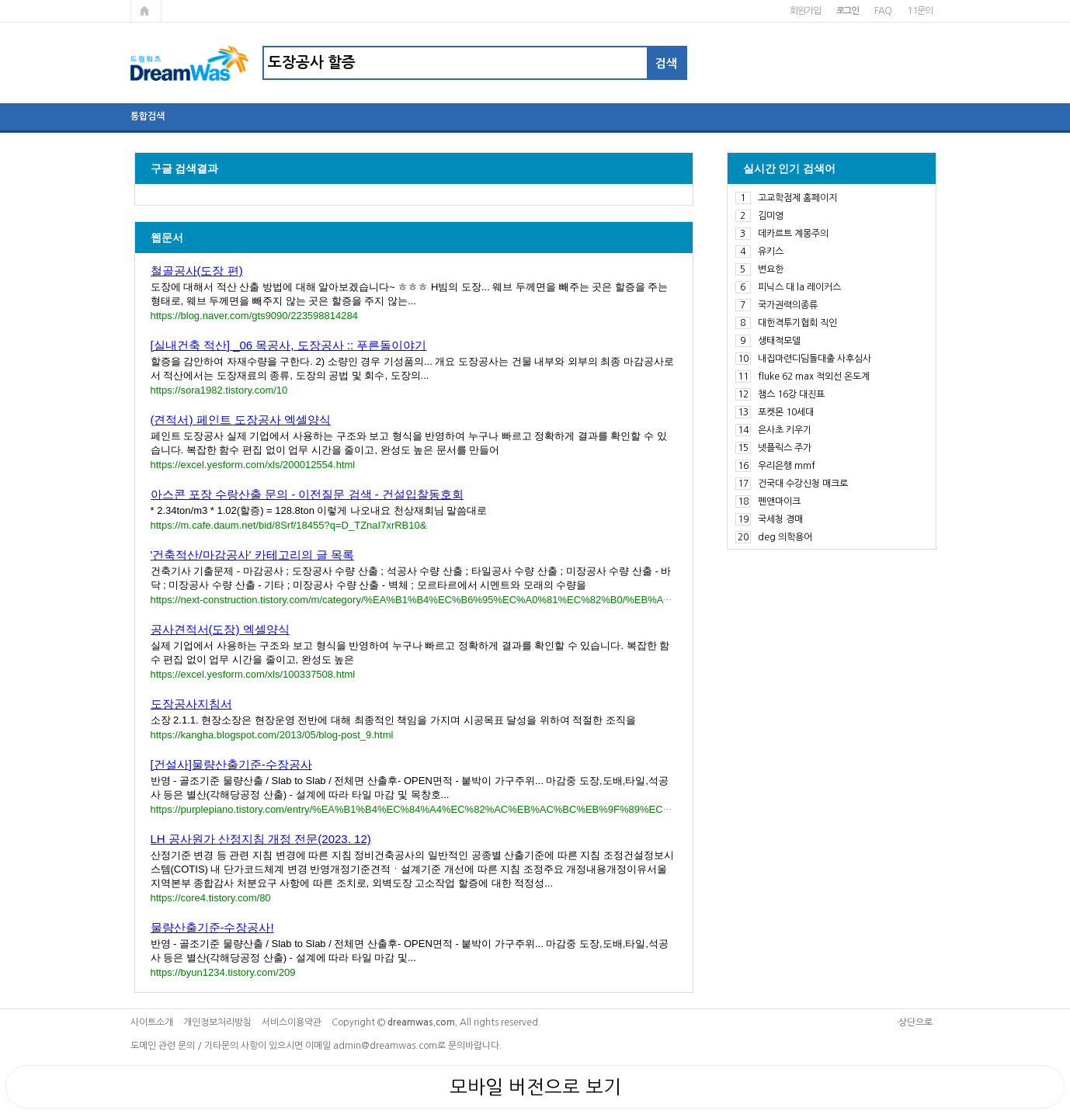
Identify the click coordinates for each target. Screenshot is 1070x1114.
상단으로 (915, 1022)
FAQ (882, 11)
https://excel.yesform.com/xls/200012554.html (253, 464)
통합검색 (147, 116)
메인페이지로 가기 (146, 11)
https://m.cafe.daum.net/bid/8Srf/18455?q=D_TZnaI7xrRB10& (289, 525)
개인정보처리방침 (217, 1022)
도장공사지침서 (191, 703)
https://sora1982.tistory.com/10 (219, 390)
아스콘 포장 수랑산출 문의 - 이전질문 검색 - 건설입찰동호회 (307, 494)
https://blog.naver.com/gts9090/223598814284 (254, 315)
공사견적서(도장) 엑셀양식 (220, 629)
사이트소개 (151, 1022)
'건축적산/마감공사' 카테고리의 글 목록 (252, 554)
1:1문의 (920, 11)
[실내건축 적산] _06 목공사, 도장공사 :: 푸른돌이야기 (289, 345)
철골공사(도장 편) (197, 270)
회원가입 (805, 11)
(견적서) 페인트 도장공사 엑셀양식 (241, 419)
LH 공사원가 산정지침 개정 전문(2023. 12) (261, 838)
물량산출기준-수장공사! (212, 927)
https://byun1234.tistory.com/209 (223, 972)
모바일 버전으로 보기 (535, 1087)
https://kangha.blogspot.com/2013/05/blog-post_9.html (272, 735)
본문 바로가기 (0, 0)
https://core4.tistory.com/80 (211, 898)
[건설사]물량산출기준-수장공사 (231, 764)
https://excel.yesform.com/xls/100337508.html (253, 674)
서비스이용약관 (291, 1022)
